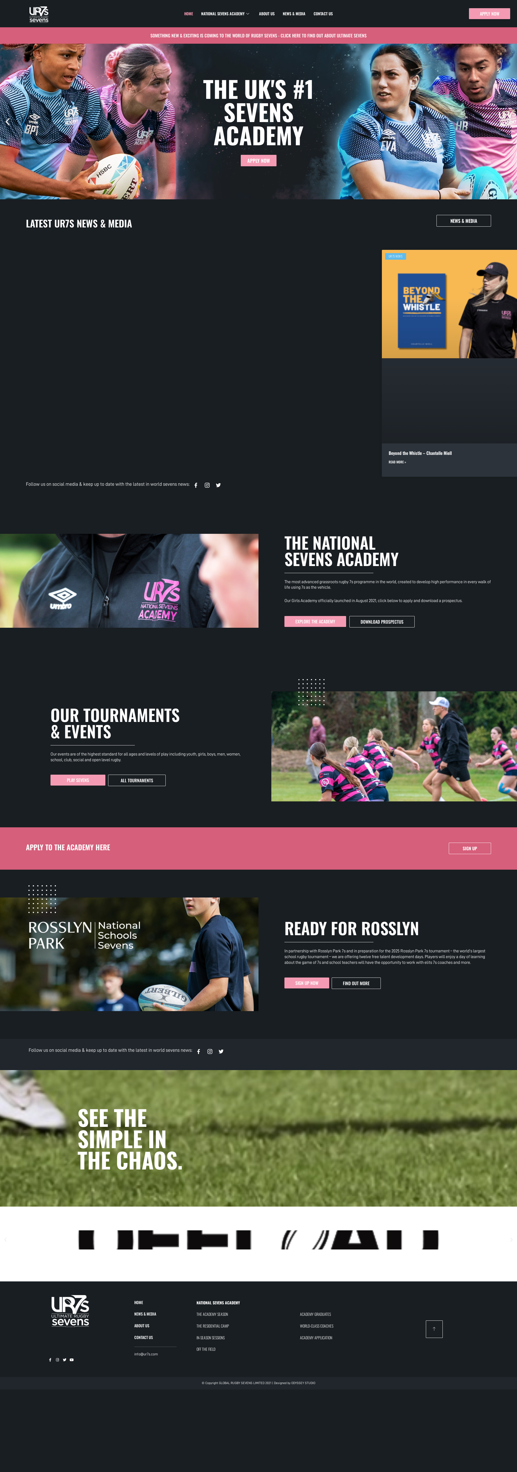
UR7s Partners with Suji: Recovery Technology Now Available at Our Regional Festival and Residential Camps (425, 456)
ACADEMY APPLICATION (316, 1337)
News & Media (294, 13)
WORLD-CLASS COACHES (316, 1326)
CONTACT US (143, 1337)
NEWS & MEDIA (145, 1314)
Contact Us (323, 13)
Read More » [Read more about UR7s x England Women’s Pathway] (211, 462)
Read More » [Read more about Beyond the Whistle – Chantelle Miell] (54, 462)
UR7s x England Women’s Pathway (231, 453)
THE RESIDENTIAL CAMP (213, 1326)
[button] (7, 121)
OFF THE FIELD (206, 1349)
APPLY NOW (258, 160)
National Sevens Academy (225, 13)
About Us (267, 13)
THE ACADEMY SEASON (212, 1314)
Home (188, 13)
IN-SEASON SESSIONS (211, 1337)
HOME (138, 1302)
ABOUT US (141, 1325)
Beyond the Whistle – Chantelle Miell (77, 453)
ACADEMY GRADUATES (315, 1314)
